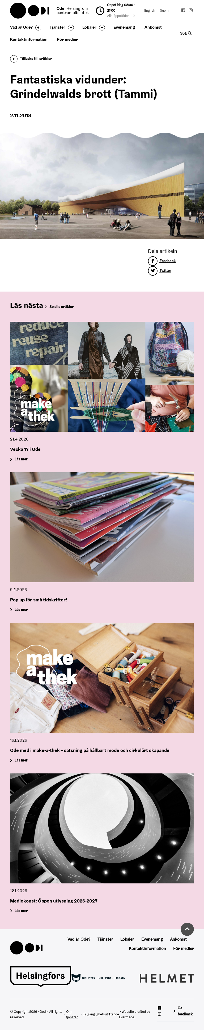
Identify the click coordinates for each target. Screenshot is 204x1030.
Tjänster (57, 27)
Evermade (126, 1017)
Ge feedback (185, 1011)
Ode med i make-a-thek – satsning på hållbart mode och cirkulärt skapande (89, 750)
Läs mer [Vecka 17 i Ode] (21, 459)
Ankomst (153, 27)
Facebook (162, 260)
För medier (67, 39)
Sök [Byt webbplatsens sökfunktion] (186, 33)
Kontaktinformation (29, 39)
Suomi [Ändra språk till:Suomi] (164, 10)
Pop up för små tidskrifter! (38, 599)
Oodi (30, 11)
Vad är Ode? (21, 27)
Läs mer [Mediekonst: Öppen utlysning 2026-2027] (21, 910)
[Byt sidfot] (37, 27)
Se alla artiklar (61, 306)
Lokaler (89, 27)
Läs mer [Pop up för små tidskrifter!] (21, 609)
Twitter (159, 270)
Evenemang (124, 27)
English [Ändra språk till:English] (149, 10)
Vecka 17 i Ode (25, 449)
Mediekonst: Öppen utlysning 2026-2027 (53, 900)
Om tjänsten (72, 1014)
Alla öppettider (121, 16)
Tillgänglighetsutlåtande (101, 1014)
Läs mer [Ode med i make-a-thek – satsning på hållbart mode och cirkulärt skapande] (21, 760)
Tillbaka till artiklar (31, 58)
